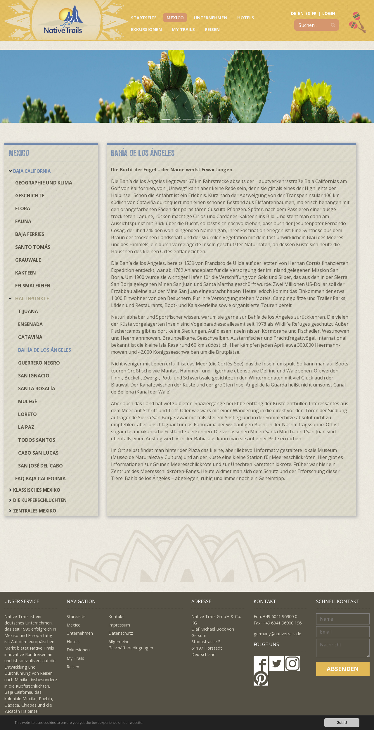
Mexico (175, 17)
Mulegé (27, 401)
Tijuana (28, 311)
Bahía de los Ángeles (44, 350)
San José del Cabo (40, 465)
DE (293, 13)
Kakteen (25, 273)
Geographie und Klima (43, 183)
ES (307, 13)
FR (314, 13)
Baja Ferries (29, 234)
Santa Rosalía (36, 388)
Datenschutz (120, 633)
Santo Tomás (32, 247)
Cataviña (30, 337)
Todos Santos (36, 440)
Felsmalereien (33, 285)
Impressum (119, 625)
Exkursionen (146, 29)
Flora (22, 208)
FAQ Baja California (40, 478)
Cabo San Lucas (38, 453)
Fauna (23, 221)
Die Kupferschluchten (40, 500)
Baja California (32, 171)
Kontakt (116, 616)
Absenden (343, 669)
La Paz (26, 427)
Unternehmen (210, 17)
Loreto (27, 414)
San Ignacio (33, 375)
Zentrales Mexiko (34, 511)
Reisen (212, 29)
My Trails (183, 29)
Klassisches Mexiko (36, 490)
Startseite (144, 17)
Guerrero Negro (39, 363)
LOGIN (328, 13)
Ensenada (30, 324)
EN (301, 13)
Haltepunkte (32, 298)
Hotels (245, 17)
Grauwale (28, 260)
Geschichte (29, 195)
